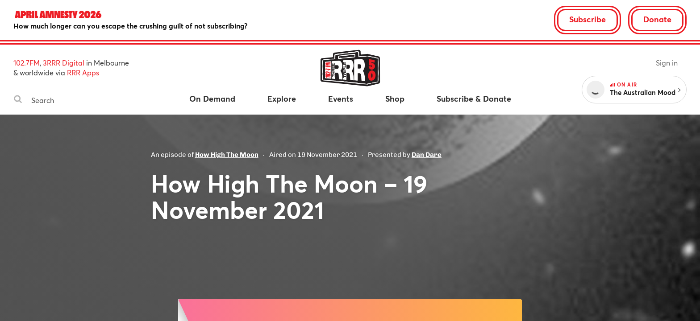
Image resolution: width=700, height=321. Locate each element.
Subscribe (587, 19)
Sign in (667, 62)
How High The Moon (226, 155)
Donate (657, 19)
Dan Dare (427, 155)
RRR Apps (83, 72)
